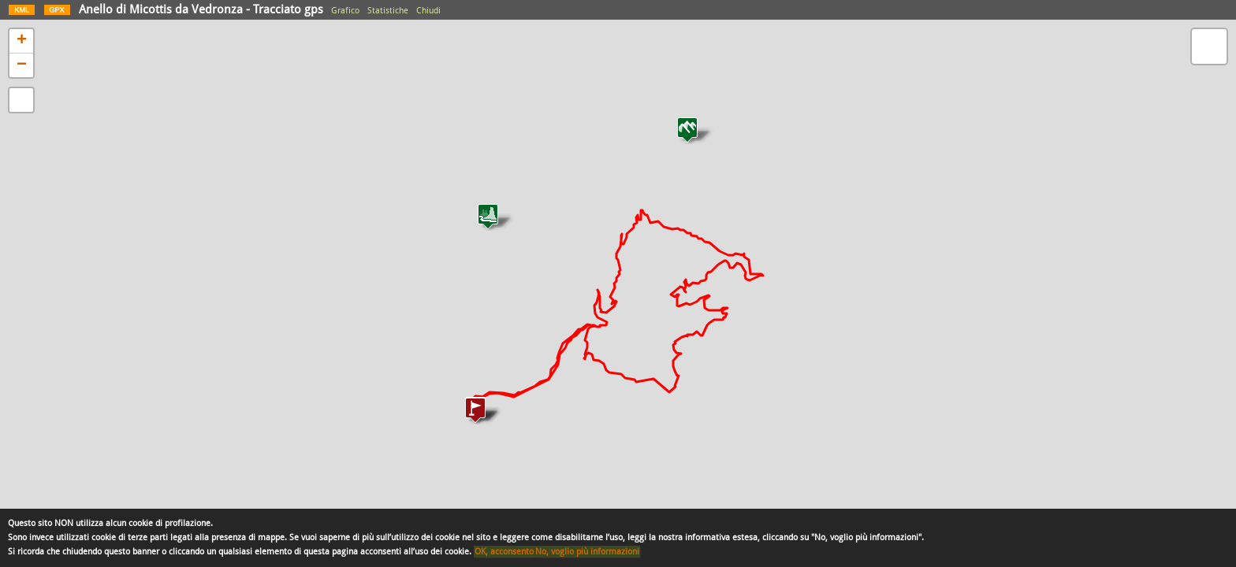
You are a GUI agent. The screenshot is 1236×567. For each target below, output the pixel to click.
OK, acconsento (504, 552)
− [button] (22, 65)
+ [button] (22, 41)
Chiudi (428, 11)
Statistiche (387, 11)
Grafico (345, 11)
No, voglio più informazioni (587, 552)
